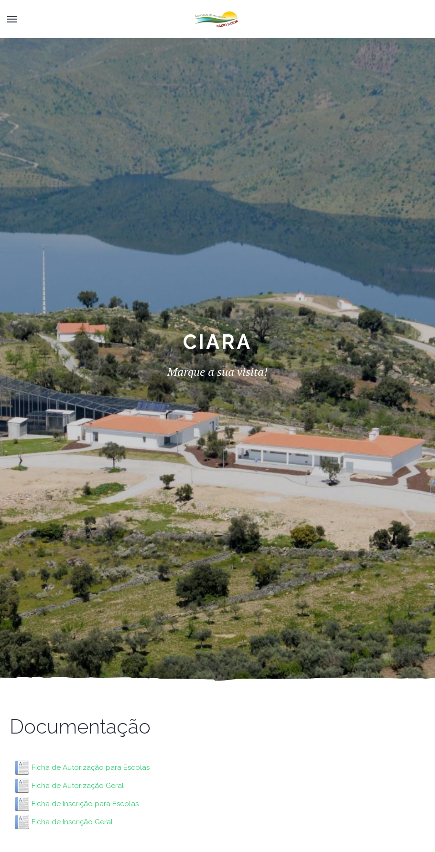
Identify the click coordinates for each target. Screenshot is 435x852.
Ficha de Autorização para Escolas (91, 767)
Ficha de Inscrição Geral (72, 822)
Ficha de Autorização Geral (78, 785)
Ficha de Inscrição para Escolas (85, 803)
